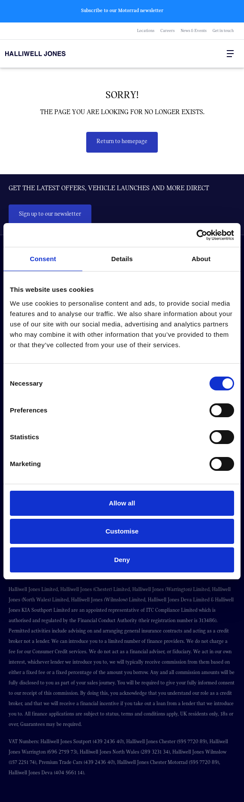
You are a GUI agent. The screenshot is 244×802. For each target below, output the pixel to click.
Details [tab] (122, 258)
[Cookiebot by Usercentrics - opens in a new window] (196, 235)
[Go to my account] (213, 54)
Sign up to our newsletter (50, 214)
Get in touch (223, 30)
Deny (122, 559)
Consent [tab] (43, 258)
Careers (167, 30)
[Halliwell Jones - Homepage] (54, 53)
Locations (145, 30)
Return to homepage (122, 141)
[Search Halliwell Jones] (209, 54)
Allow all (122, 503)
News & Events (193, 30)
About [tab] (200, 258)
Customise (122, 531)
